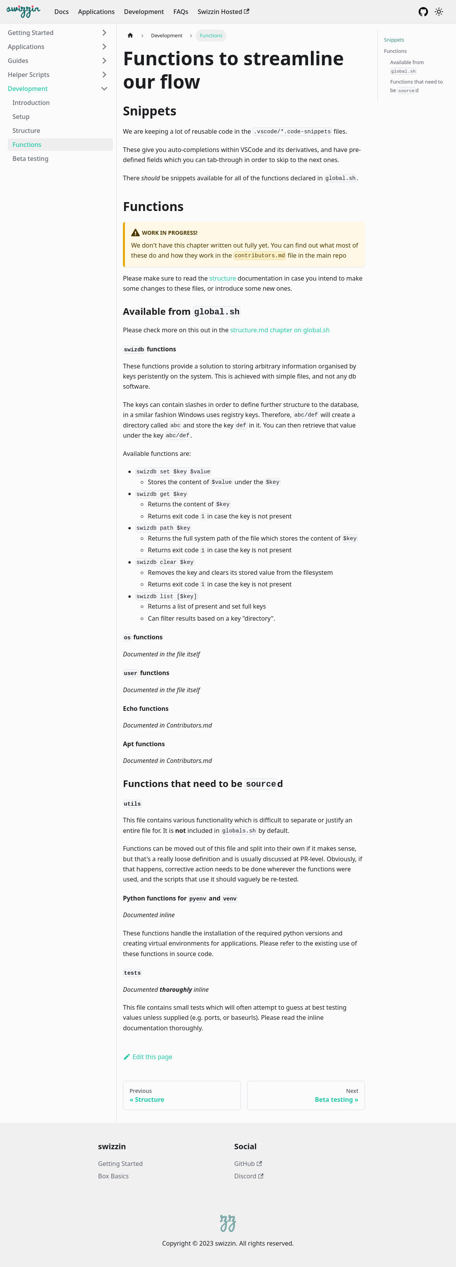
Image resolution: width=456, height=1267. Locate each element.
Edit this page (147, 1056)
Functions (26, 144)
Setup (21, 116)
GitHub (248, 1163)
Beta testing (30, 158)
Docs (61, 11)
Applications (96, 11)
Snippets (394, 39)
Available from (407, 67)
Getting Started (31, 32)
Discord (248, 1176)
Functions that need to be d (416, 86)
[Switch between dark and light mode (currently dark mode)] (439, 11)
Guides (18, 60)
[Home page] (130, 36)
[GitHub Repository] (423, 11)
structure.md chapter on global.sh (280, 330)
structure (222, 278)
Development (144, 11)
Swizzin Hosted (223, 11)
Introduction (31, 102)
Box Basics (113, 1176)
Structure (26, 130)
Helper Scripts (28, 74)
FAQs (181, 11)
